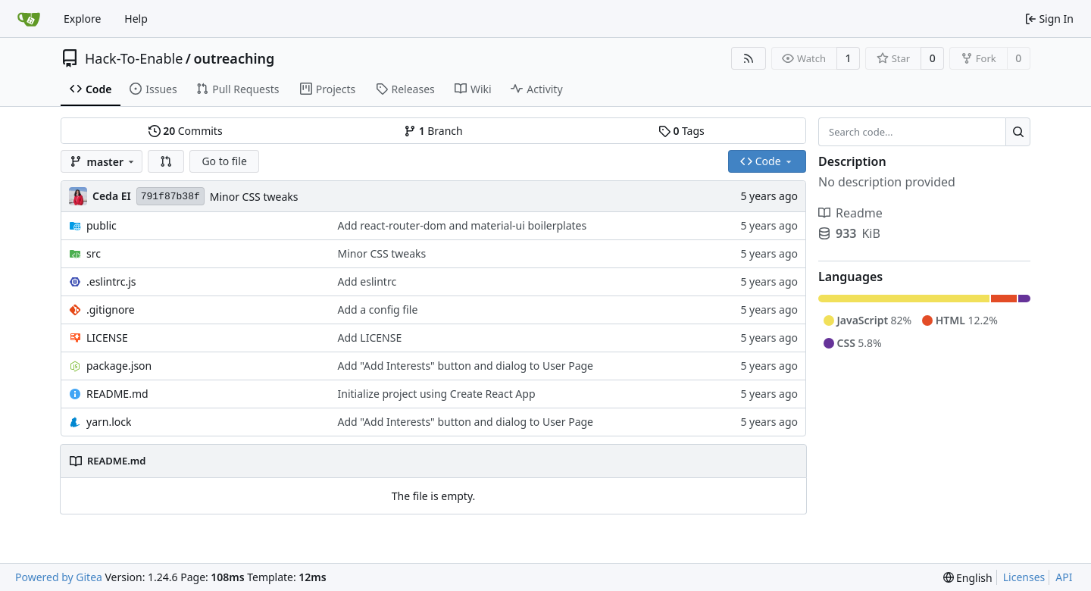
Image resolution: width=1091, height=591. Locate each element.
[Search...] (1017, 131)
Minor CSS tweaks (254, 196)
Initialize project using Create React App (437, 393)
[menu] (968, 578)
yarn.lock (108, 421)
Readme (850, 212)
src (93, 253)
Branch (433, 131)
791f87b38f (170, 196)
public (101, 225)
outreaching (233, 58)
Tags (681, 131)
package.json (119, 365)
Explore (82, 18)
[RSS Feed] (748, 58)
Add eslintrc (367, 281)
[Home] (29, 19)
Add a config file (378, 309)
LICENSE (107, 337)
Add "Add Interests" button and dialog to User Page (465, 365)
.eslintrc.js (111, 281)
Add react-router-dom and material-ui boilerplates (462, 225)
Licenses (1024, 577)
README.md (117, 393)
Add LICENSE (370, 337)
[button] (166, 161)
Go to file (224, 161)
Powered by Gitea (58, 577)
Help (136, 18)
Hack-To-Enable (134, 58)
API (1063, 577)
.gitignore (110, 309)
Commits (185, 131)
